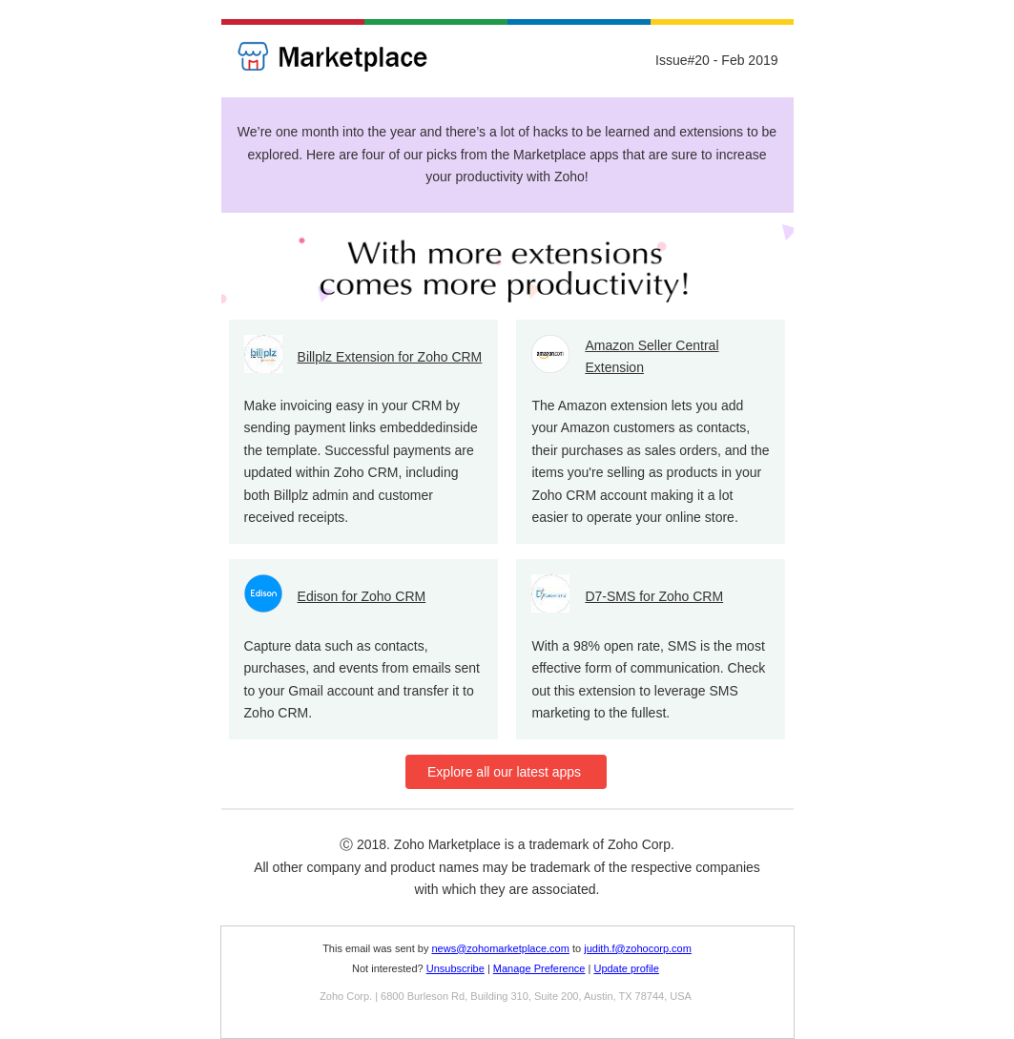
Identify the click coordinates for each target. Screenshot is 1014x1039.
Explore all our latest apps (506, 771)
